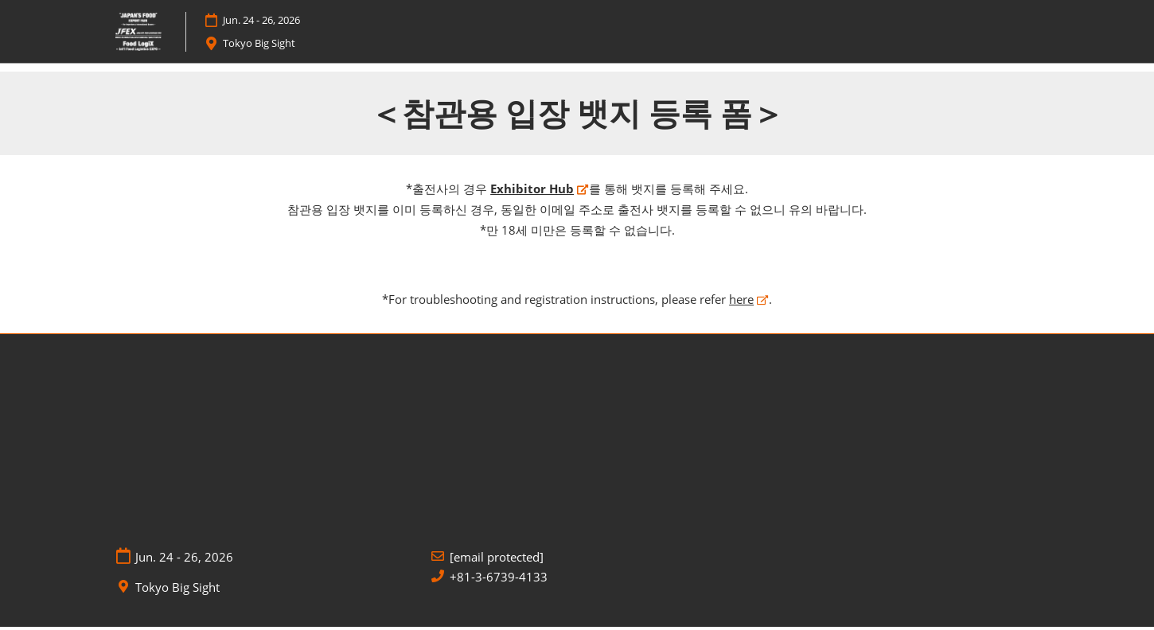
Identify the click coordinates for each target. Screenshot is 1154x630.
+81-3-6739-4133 (499, 579)
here (741, 301)
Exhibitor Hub (532, 192)
